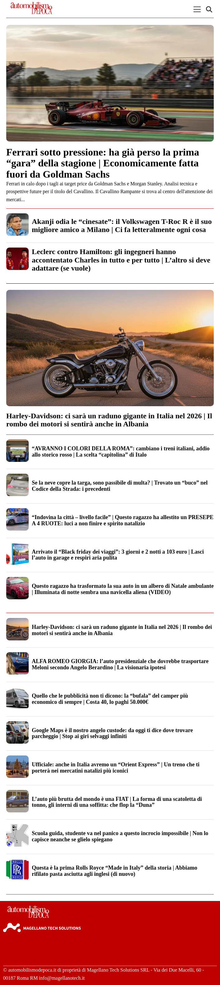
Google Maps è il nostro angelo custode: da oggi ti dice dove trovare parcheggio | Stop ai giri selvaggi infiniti (112, 733)
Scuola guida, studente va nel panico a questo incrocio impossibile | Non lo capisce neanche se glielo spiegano (120, 836)
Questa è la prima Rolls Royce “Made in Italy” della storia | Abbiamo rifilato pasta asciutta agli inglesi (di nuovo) (114, 871)
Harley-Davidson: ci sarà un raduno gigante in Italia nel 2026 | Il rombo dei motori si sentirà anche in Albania (109, 420)
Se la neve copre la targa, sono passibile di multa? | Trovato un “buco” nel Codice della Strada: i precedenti (120, 486)
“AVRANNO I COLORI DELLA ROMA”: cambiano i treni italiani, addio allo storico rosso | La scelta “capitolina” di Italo (120, 451)
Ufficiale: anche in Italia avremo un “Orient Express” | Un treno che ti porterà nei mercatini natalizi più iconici (115, 767)
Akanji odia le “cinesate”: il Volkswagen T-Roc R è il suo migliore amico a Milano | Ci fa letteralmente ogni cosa (122, 225)
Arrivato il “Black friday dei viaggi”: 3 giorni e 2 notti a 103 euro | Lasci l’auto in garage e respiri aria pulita (118, 555)
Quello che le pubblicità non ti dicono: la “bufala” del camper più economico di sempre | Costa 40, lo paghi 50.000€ (110, 699)
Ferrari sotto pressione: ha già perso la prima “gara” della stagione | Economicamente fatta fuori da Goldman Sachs (102, 162)
